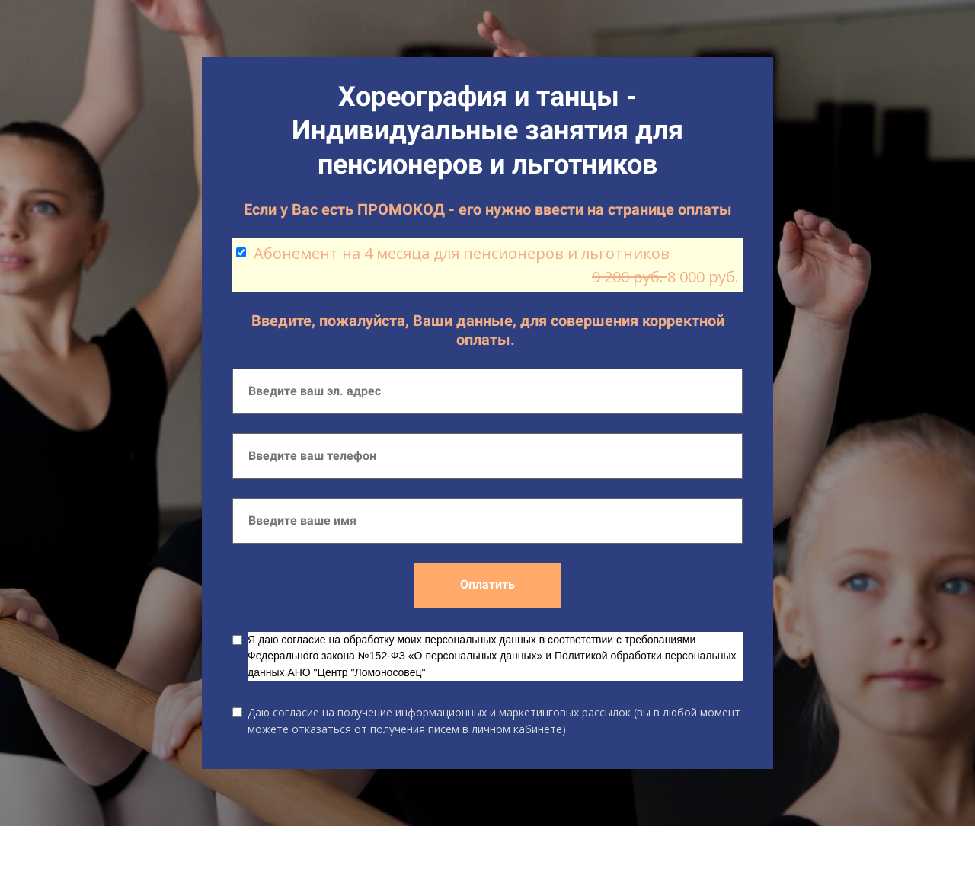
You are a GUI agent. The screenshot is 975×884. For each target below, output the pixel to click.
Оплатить (487, 584)
